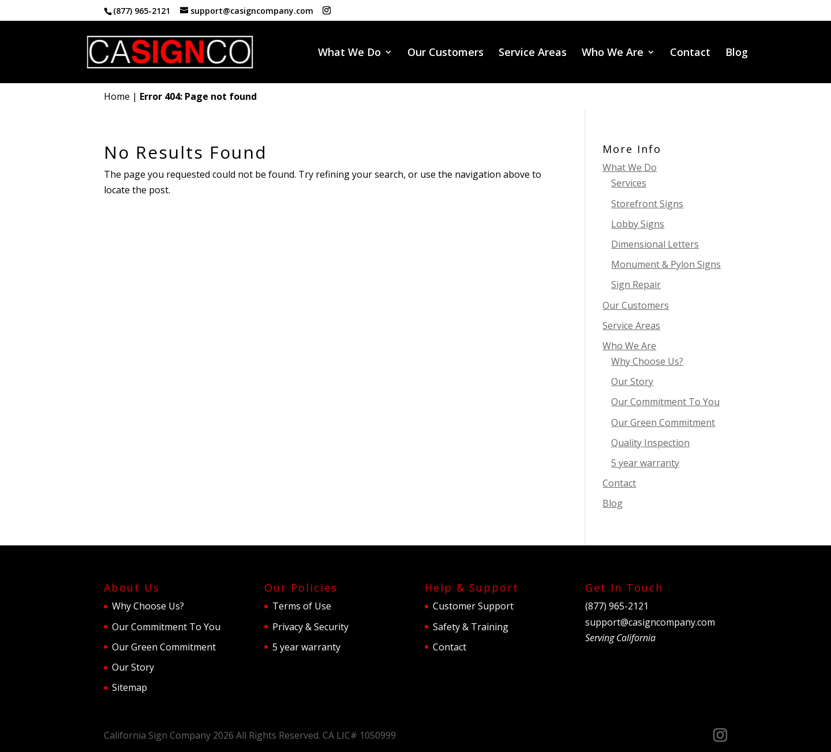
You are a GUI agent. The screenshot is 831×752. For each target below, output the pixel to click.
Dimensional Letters (655, 244)
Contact (690, 53)
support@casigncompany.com (650, 622)
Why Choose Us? (647, 361)
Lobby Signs (637, 224)
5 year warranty (645, 463)
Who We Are (612, 53)
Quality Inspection (650, 442)
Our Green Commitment (663, 422)
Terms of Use (301, 606)
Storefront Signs (647, 203)
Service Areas (533, 53)
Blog (736, 53)
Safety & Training (470, 626)
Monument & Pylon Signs (666, 264)
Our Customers (445, 53)
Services (628, 183)
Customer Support (473, 606)
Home (117, 96)
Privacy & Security (310, 626)
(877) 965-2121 (141, 10)
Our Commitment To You (665, 401)
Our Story (632, 381)
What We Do (349, 53)
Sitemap (129, 687)
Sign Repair (636, 284)
